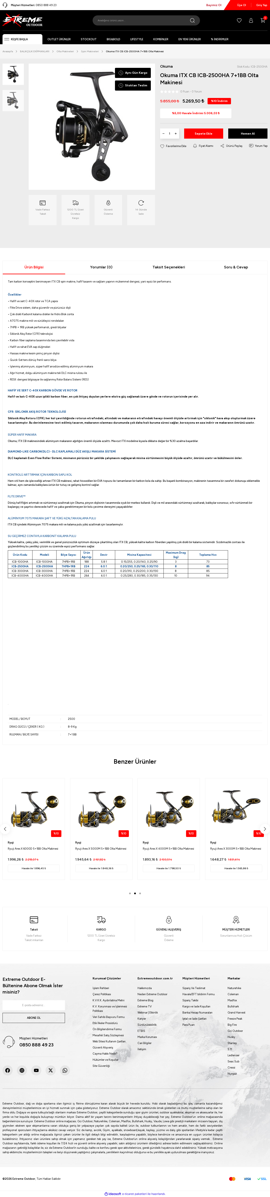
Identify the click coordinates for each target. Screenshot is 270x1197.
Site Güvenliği (101, 1065)
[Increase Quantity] (175, 134)
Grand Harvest (236, 1012)
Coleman (233, 994)
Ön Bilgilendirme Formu (107, 1029)
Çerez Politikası (102, 994)
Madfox (232, 1000)
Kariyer (142, 1018)
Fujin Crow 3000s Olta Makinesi (230, 848)
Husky (231, 1037)
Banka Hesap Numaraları (197, 1012)
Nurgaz (232, 1073)
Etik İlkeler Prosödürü (105, 1023)
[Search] (146, 20)
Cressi (231, 1067)
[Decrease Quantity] (163, 134)
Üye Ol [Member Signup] (241, 5)
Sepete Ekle (203, 133)
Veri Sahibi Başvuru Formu (109, 1017)
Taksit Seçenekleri (169, 267)
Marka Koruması (147, 1037)
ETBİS (141, 1030)
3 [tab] (140, 893)
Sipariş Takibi (190, 1000)
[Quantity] (169, 134)
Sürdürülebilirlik (147, 1024)
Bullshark (233, 1006)
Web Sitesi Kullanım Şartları (109, 1041)
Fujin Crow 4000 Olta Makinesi (162, 848)
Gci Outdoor (235, 1030)
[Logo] (22, 20)
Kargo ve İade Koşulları (196, 1006)
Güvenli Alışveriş (103, 1047)
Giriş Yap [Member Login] (261, 5)
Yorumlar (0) (101, 267)
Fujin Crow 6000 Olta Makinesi (27, 848)
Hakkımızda (145, 988)
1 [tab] (130, 893)
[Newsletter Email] (34, 1005)
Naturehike (234, 988)
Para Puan (188, 1024)
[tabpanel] (34, 829)
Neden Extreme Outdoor (152, 994)
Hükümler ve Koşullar (105, 1059)
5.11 (230, 1049)
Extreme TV (145, 1006)
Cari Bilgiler (144, 1043)
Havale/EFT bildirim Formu (198, 994)
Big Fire (232, 1024)
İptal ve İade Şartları (194, 1018)
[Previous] (5, 829)
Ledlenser (233, 1055)
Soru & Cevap (236, 267)
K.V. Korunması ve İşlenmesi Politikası (110, 1008)
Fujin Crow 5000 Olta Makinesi (94, 848)
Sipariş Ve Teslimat (193, 988)
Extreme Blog (145, 1000)
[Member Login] (251, 20)
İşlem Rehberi (101, 988)
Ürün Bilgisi (33, 267)
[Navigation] (22, 39)
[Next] (265, 829)
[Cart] (262, 20)
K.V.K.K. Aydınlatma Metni (108, 1000)
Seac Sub (233, 1061)
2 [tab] (135, 893)
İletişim (142, 1049)
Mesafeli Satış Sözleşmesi (108, 1035)
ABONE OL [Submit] (33, 1017)
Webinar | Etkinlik (148, 1012)
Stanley (232, 1043)
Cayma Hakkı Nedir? (105, 1053)
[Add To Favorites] (173, 146)
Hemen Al (248, 133)
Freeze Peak (235, 1018)
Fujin (11, 842)
